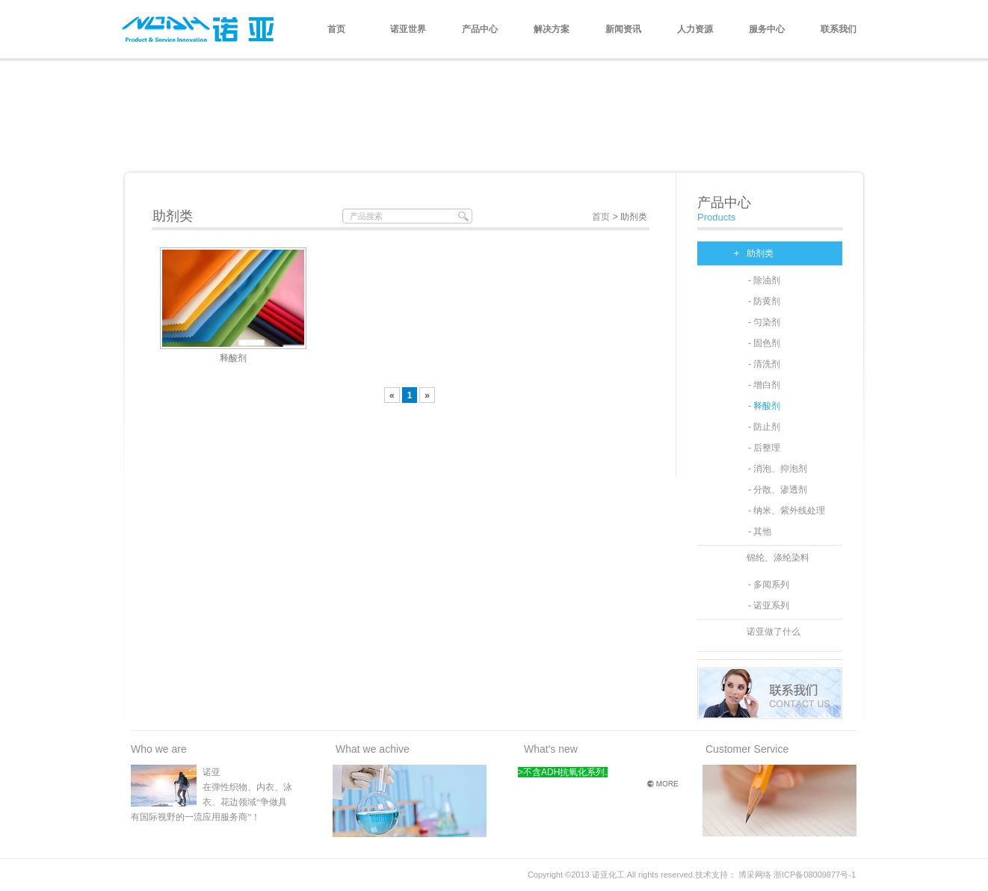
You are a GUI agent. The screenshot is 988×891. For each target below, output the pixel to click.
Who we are (159, 749)
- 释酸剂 (764, 406)
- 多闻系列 (768, 584)
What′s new (551, 749)
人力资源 (695, 29)
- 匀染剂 (764, 322)
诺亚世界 (408, 29)
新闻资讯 (623, 29)
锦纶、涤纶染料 (778, 557)
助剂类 (760, 253)
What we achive (373, 749)
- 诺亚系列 (768, 605)
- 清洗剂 (764, 364)
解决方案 (551, 29)
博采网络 (754, 874)
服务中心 (767, 29)
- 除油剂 (764, 280)
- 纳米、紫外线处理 (786, 510)
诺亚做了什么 (773, 631)
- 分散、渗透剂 (777, 489)
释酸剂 (233, 358)
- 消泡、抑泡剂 (777, 468)
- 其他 (759, 531)
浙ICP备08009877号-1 (815, 874)
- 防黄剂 (764, 301)
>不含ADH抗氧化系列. (563, 772)
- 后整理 (764, 448)
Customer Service (747, 749)
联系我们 (838, 29)
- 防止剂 (764, 427)
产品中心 (480, 29)
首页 (336, 29)
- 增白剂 (764, 385)
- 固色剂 (764, 343)
